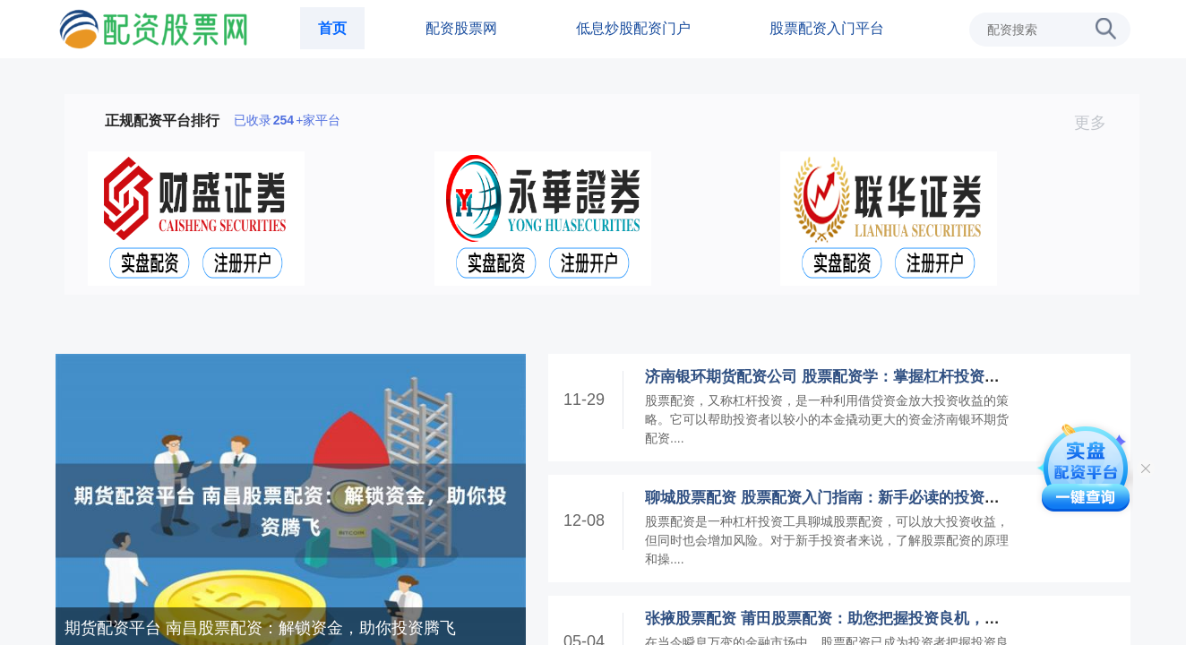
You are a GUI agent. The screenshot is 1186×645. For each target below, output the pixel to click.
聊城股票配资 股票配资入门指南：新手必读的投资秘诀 (830, 497)
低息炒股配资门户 (633, 28)
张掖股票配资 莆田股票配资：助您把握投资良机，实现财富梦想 (860, 618)
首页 (332, 28)
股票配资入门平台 (826, 28)
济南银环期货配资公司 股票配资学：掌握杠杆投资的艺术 (837, 376)
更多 (1098, 123)
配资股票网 (461, 28)
